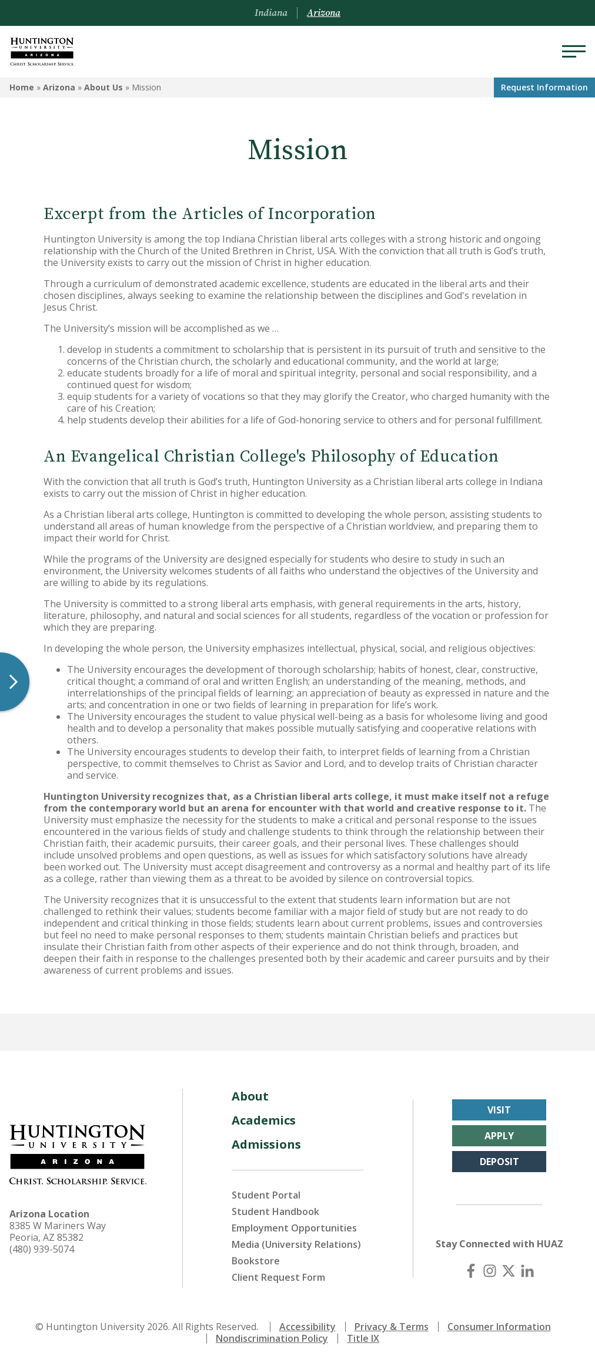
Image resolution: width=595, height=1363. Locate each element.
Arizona (59, 87)
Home (21, 87)
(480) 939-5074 (41, 1249)
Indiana (271, 13)
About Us (103, 87)
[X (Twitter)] (509, 1271)
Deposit (499, 1161)
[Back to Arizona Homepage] (42, 51)
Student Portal (266, 1195)
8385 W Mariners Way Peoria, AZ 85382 (57, 1231)
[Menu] (573, 51)
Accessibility (307, 1326)
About (250, 1096)
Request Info (544, 87)
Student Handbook (275, 1211)
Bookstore (256, 1260)
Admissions (266, 1144)
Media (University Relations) (296, 1244)
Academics (264, 1120)
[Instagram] (490, 1271)
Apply (499, 1135)
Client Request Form (278, 1277)
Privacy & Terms (392, 1326)
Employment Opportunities (294, 1227)
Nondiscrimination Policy (272, 1338)
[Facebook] (471, 1271)
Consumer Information (499, 1326)
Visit (499, 1109)
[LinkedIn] (527, 1271)
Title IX (363, 1338)
